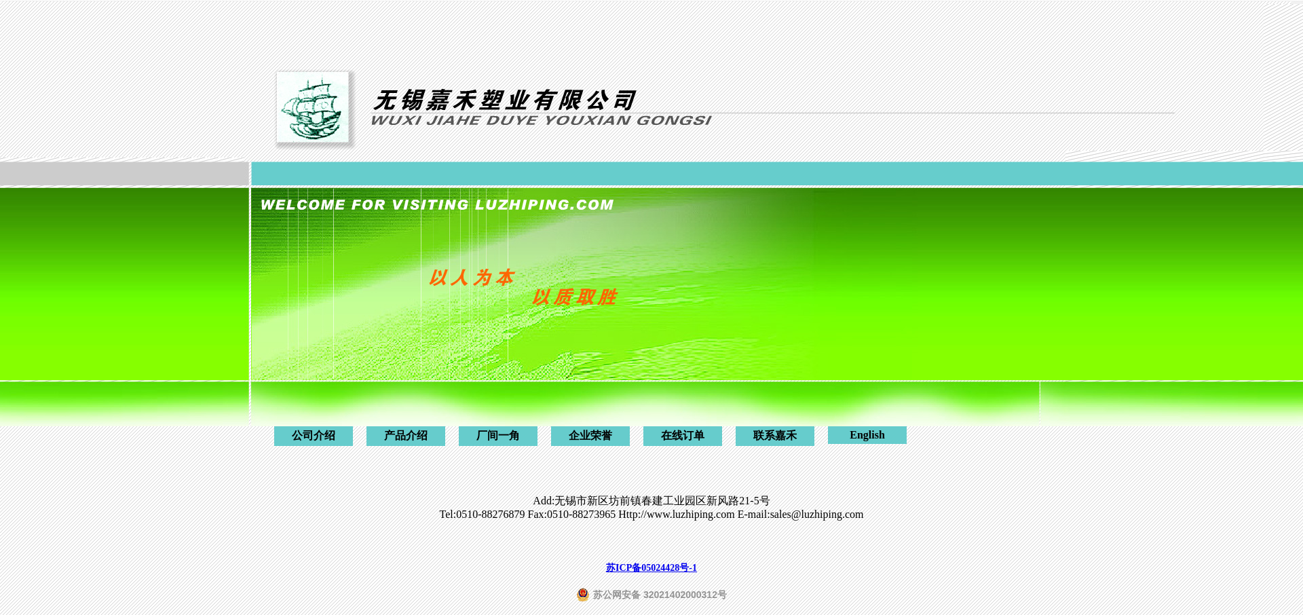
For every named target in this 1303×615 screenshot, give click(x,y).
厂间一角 (498, 435)
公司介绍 (313, 435)
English (867, 435)
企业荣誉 (590, 435)
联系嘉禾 (775, 435)
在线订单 (682, 435)
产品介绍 (406, 435)
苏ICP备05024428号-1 (651, 568)
